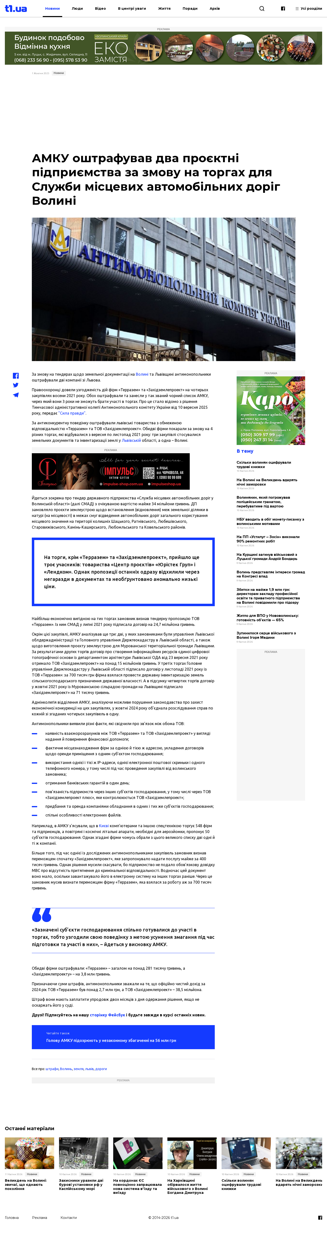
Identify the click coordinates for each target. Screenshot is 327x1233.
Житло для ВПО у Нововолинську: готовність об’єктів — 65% (268, 618)
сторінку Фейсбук (107, 1015)
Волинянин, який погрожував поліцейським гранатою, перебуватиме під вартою (263, 502)
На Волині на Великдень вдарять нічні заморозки (267, 482)
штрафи (52, 1069)
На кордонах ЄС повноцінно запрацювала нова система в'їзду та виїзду (137, 1187)
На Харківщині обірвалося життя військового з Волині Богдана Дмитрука (187, 1187)
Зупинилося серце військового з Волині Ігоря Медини (266, 635)
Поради (190, 8)
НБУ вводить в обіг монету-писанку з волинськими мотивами (270, 521)
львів (89, 1069)
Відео (100, 8)
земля (79, 1069)
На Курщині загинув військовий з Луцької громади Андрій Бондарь (267, 557)
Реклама (39, 1217)
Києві (104, 826)
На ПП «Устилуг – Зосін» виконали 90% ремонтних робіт (268, 539)
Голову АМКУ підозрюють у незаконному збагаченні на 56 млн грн (111, 1040)
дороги (101, 1069)
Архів (215, 8)
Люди (77, 8)
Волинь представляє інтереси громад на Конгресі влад (271, 574)
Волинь (66, 1069)
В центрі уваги (132, 8)
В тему (245, 451)
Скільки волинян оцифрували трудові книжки (264, 465)
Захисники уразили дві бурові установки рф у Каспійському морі (81, 1185)
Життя (164, 8)
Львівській (131, 440)
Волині (142, 374)
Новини (52, 8)
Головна (12, 1217)
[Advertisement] (163, 114)
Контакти (68, 1217)
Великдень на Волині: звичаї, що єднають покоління (26, 1185)
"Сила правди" (72, 413)
